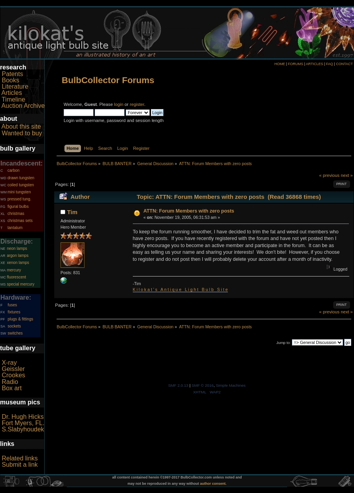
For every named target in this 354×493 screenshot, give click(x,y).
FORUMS (295, 64)
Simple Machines (231, 385)
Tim (72, 212)
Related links (20, 458)
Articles (12, 92)
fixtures (13, 312)
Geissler (13, 369)
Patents (12, 74)
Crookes (13, 375)
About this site (21, 126)
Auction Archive (23, 105)
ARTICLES (314, 64)
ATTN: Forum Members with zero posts (188, 211)
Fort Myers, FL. (23, 423)
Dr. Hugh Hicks (23, 416)
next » (347, 175)
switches (14, 333)
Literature (15, 86)
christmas (15, 213)
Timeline (13, 99)
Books (10, 80)
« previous (329, 175)
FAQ (329, 64)
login (118, 104)
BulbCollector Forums (108, 80)
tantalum (14, 228)
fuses (12, 305)
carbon (13, 170)
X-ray (9, 362)
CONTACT (344, 64)
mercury (14, 270)
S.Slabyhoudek (23, 429)
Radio (10, 381)
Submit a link (20, 464)
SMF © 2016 (203, 385)
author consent (213, 484)
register (137, 104)
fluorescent (16, 277)
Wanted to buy (22, 133)
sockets (14, 326)
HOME (279, 64)
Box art (12, 388)
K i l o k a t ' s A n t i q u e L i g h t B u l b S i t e (180, 289)
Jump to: (283, 342)
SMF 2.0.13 (178, 385)
